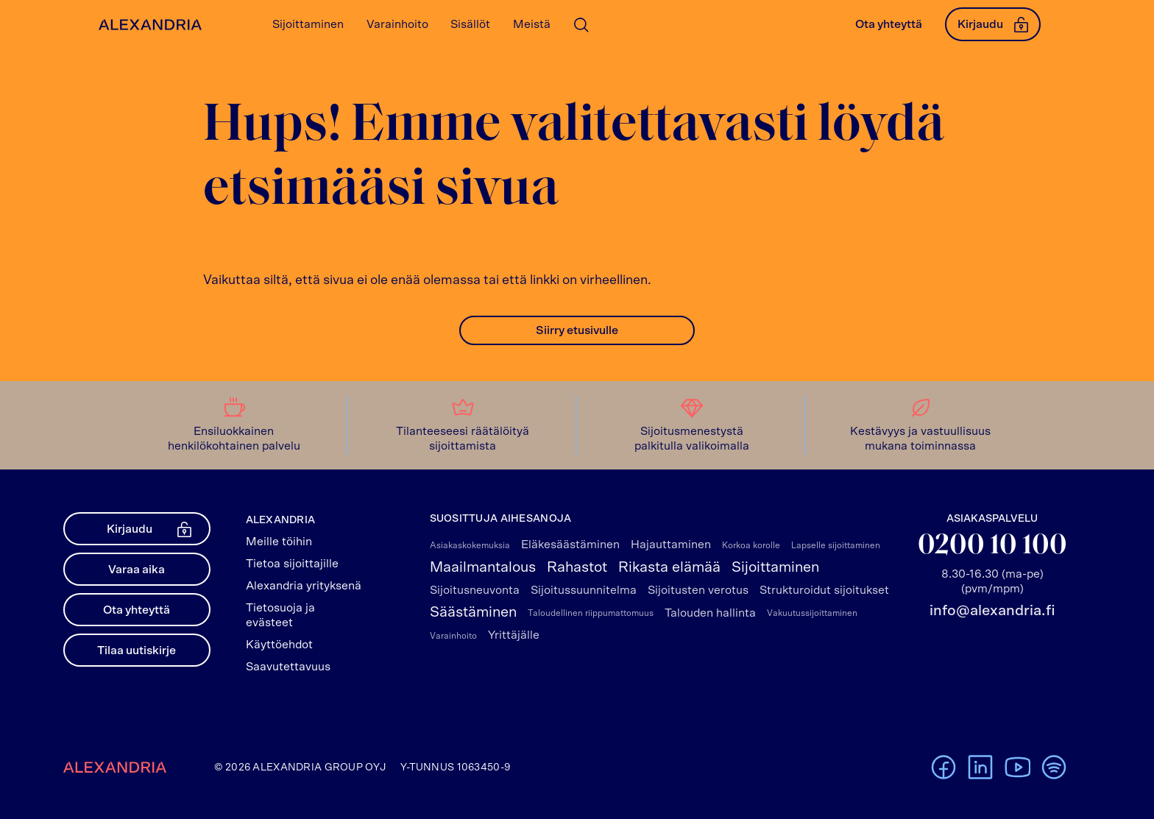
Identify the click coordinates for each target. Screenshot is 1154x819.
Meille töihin (279, 541)
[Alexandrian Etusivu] (147, 24)
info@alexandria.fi (992, 610)
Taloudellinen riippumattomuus (591, 613)
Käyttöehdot (279, 644)
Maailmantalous (483, 567)
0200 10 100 (992, 546)
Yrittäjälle (513, 635)
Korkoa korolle (751, 545)
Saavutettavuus (288, 667)
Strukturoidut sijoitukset (824, 590)
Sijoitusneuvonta (475, 590)
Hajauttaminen (671, 544)
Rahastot (577, 567)
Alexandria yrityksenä (303, 586)
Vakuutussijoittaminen (812, 613)
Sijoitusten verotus (698, 590)
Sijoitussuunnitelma (584, 590)
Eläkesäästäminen (570, 544)
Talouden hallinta (710, 613)
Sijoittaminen (775, 567)
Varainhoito (453, 635)
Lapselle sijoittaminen (835, 545)
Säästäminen (473, 612)
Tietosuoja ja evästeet (280, 615)
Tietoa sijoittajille (292, 564)
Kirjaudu (992, 24)
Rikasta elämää (669, 567)
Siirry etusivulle (577, 330)
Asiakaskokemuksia (470, 545)
